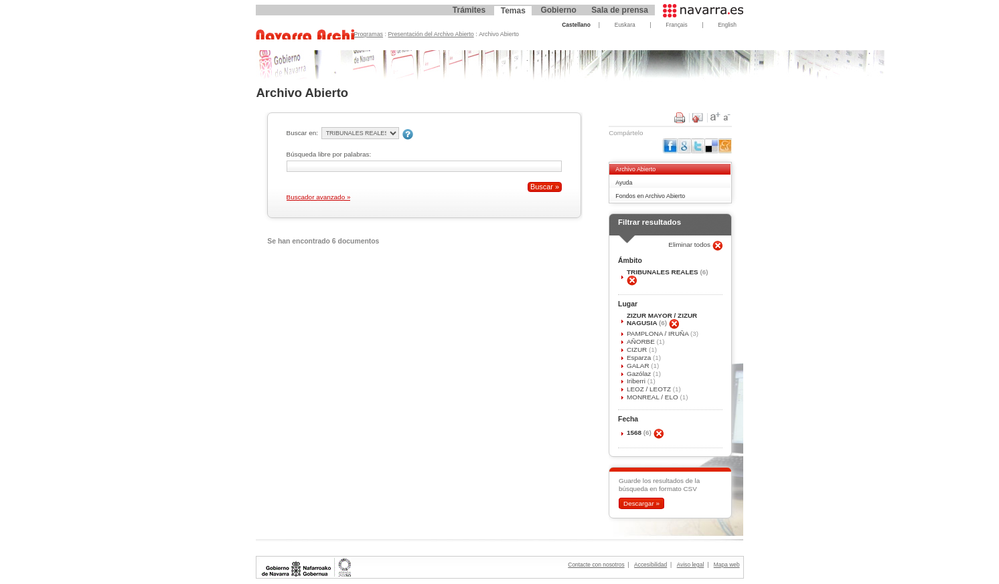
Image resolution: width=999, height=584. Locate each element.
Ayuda (623, 182)
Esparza (640, 357)
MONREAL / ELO (653, 397)
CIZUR (638, 349)
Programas (369, 34)
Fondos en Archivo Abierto (650, 196)
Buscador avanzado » (319, 197)
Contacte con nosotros (596, 564)
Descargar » (641, 503)
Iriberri (637, 381)
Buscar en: (302, 132)
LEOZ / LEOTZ (650, 389)
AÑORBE (642, 341)
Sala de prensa (619, 10)
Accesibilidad (650, 564)
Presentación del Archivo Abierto (431, 34)
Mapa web (727, 564)
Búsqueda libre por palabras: (329, 154)
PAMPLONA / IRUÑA (658, 333)
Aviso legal (690, 564)
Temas (513, 10)
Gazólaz (640, 373)
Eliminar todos (690, 244)
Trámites (469, 10)
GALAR (639, 365)
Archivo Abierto (635, 169)
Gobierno (558, 10)
